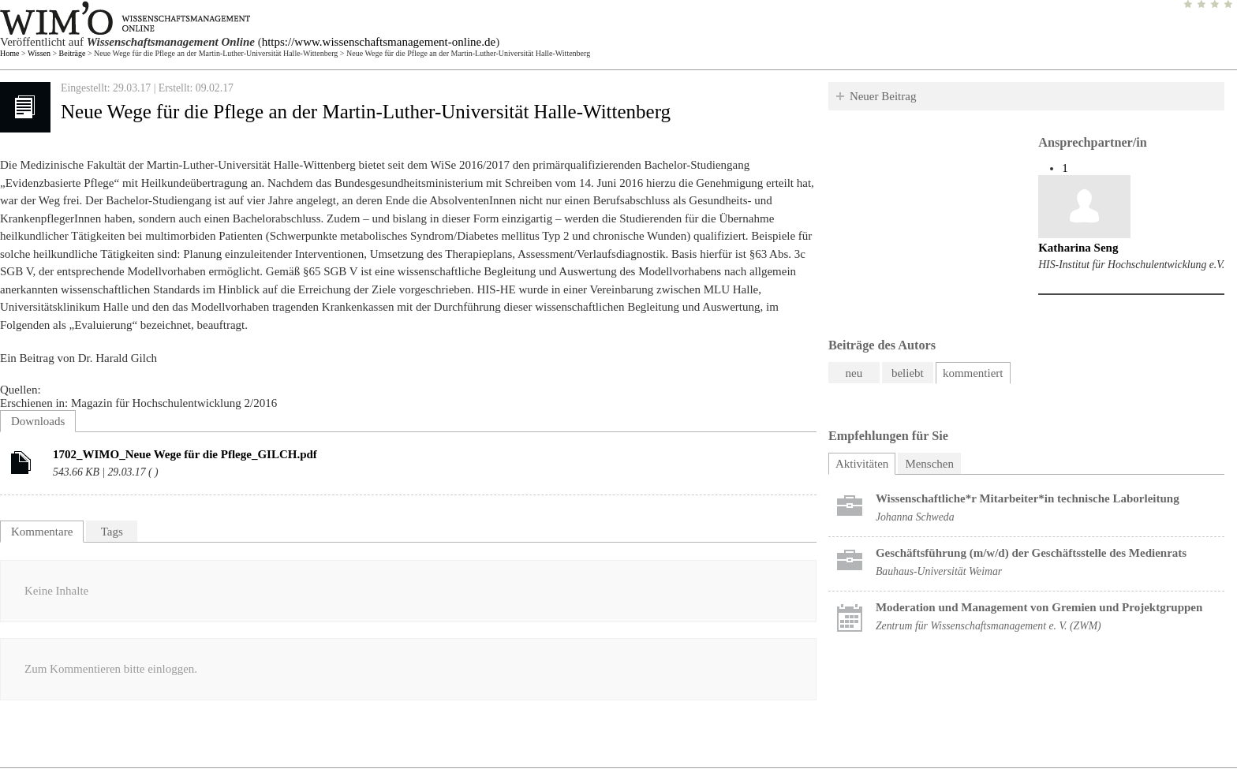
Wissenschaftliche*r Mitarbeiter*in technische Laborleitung (1027, 498)
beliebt (907, 373)
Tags (112, 531)
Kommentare (42, 531)
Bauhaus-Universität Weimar (939, 571)
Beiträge (72, 53)
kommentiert (973, 373)
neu (854, 373)
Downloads (38, 421)
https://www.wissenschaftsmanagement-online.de (378, 41)
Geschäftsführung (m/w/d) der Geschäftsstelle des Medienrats (1031, 553)
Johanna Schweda (915, 517)
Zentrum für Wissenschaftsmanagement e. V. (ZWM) (988, 626)
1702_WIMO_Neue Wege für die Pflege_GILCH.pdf (185, 454)
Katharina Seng (1078, 247)
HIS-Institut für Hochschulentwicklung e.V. (1131, 265)
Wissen (39, 53)
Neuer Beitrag (883, 96)
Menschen (929, 463)
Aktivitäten (865, 461)
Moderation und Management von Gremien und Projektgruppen (1039, 607)
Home (9, 53)
